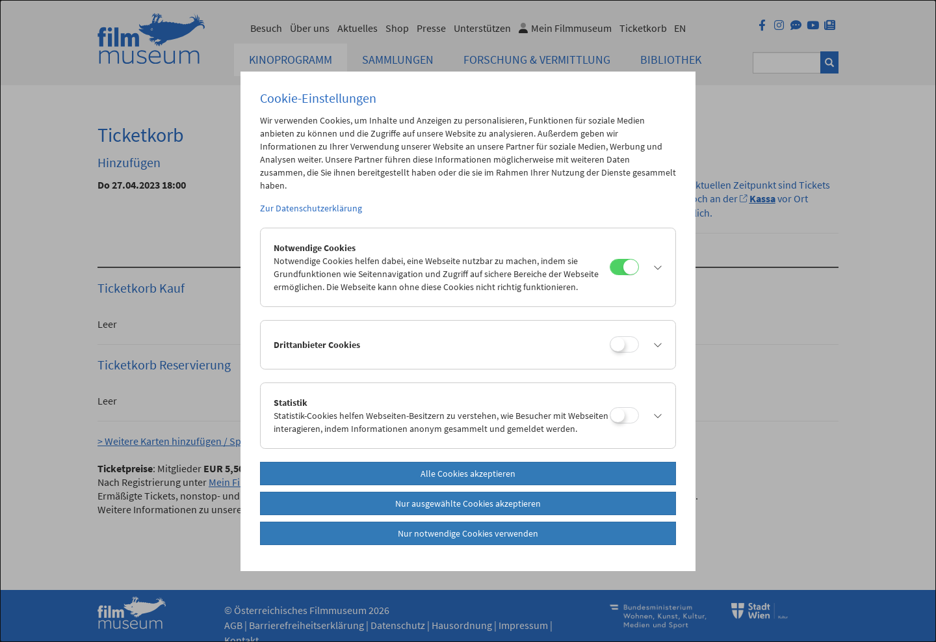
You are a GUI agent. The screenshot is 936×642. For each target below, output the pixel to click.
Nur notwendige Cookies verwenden (468, 533)
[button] (653, 267)
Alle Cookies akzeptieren (468, 473)
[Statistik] (624, 415)
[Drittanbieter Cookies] (624, 344)
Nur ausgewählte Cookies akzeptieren (468, 503)
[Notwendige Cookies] (624, 267)
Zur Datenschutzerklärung (311, 208)
